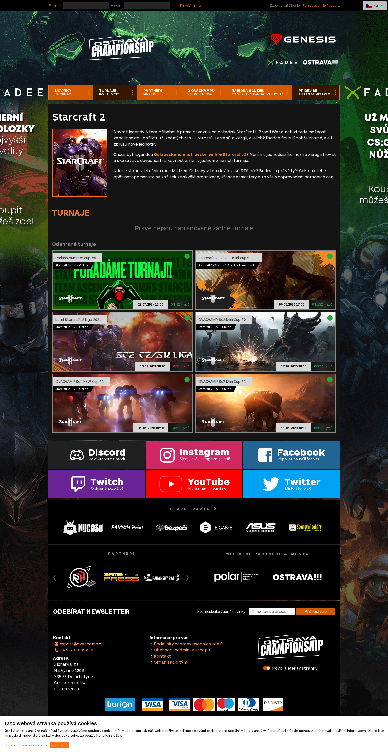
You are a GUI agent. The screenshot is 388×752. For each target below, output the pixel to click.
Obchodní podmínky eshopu (182, 649)
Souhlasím (59, 745)
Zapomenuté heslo (285, 5)
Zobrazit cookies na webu (26, 745)
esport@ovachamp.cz (79, 643)
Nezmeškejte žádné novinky (221, 611)
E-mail (54, 5)
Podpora (331, 5)
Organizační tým (170, 662)
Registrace (311, 5)
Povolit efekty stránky (295, 668)
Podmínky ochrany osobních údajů (188, 643)
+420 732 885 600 (73, 649)
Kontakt (162, 655)
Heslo (116, 5)
